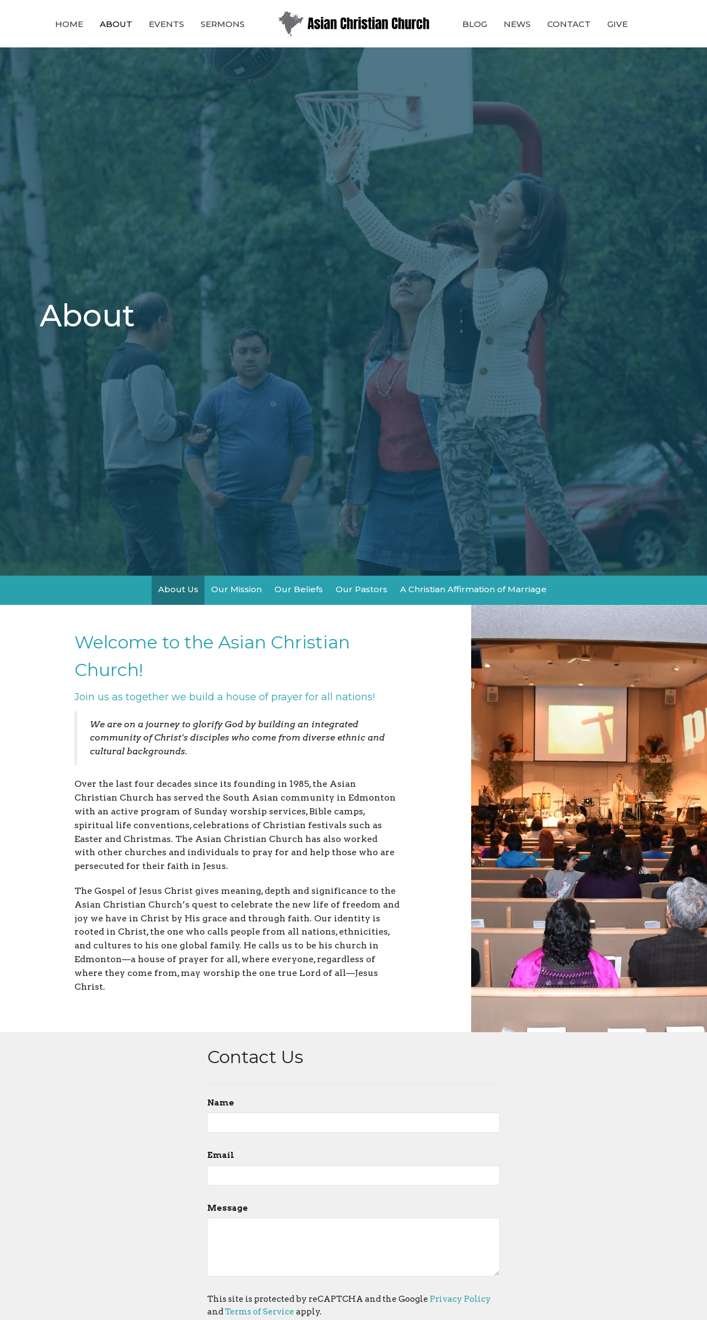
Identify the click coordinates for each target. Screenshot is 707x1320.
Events (166, 24)
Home (69, 24)
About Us (178, 589)
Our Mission (236, 589)
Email (220, 1155)
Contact (569, 24)
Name (220, 1103)
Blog (474, 24)
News (517, 24)
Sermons (223, 24)
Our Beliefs (298, 589)
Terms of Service (259, 1312)
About (116, 24)
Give (617, 24)
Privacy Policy (460, 1299)
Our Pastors (361, 589)
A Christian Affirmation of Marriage (473, 589)
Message (227, 1208)
